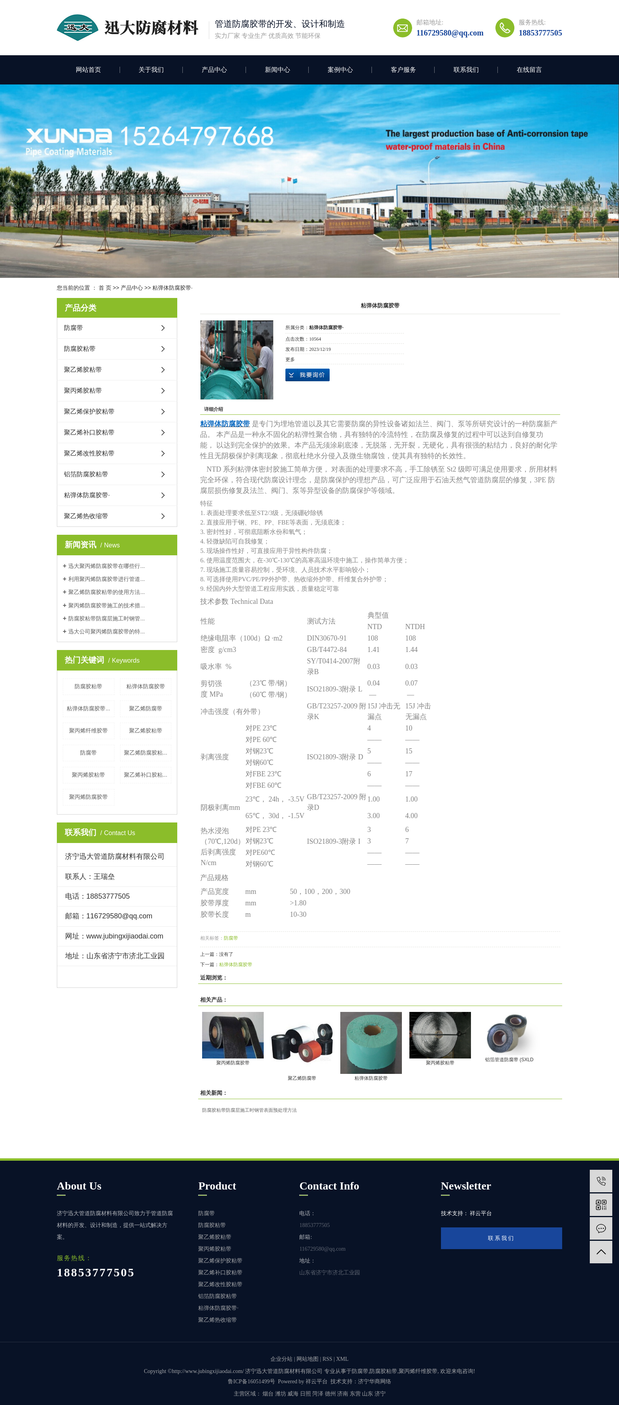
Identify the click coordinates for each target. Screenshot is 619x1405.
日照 (305, 1394)
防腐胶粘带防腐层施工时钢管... (106, 618)
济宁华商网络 (374, 1381)
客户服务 (403, 69)
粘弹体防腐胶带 (145, 686)
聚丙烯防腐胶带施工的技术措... (106, 605)
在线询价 (307, 375)
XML (342, 1359)
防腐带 (73, 327)
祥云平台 (317, 1381)
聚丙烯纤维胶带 (88, 730)
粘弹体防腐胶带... (88, 708)
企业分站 (281, 1359)
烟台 (268, 1394)
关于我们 (151, 69)
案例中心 (340, 69)
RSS (327, 1359)
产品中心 (214, 69)
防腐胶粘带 (80, 348)
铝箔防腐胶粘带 (86, 474)
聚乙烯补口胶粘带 (89, 432)
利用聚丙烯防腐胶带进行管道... (106, 579)
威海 (292, 1394)
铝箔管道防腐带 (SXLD (509, 1059)
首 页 (105, 288)
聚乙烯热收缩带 (86, 516)
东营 (355, 1394)
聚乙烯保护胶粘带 (89, 411)
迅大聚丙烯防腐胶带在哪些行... (106, 566)
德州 (330, 1394)
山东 (367, 1394)
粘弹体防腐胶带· (172, 288)
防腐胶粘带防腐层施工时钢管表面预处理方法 (249, 1110)
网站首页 (88, 69)
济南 (342, 1394)
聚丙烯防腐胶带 (88, 797)
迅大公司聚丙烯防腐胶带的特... (106, 631)
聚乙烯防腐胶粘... (145, 752)
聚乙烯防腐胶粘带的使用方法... (106, 592)
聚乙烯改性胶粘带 (89, 453)
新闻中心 (277, 69)
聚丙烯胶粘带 (83, 390)
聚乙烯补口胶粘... (145, 775)
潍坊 (280, 1394)
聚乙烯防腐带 (145, 708)
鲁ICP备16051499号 (251, 1381)
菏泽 (317, 1394)
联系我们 (466, 69)
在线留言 (529, 69)
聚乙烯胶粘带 (83, 369)
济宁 (380, 1394)
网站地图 (307, 1359)
